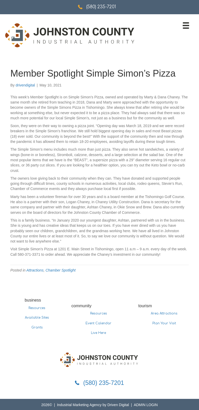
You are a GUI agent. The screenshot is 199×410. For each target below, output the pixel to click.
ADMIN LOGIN (146, 405)
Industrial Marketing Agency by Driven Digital (93, 405)
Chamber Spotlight (61, 270)
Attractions (35, 270)
